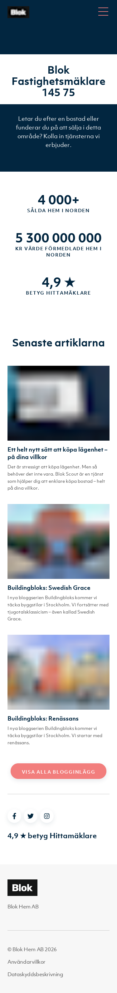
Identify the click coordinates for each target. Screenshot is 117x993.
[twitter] (30, 816)
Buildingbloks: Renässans (43, 718)
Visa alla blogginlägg (58, 772)
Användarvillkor (26, 961)
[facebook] (14, 816)
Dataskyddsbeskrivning (35, 974)
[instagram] (47, 816)
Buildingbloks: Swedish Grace (48, 587)
